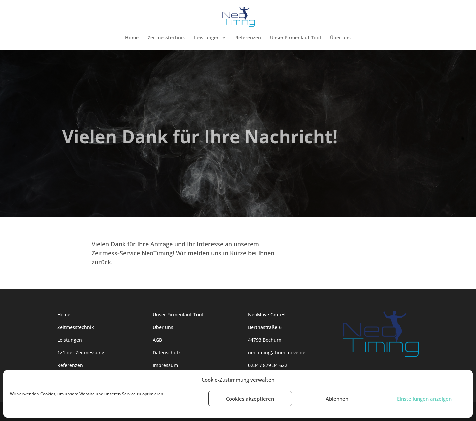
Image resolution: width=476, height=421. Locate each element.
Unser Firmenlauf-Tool (295, 38)
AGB (157, 340)
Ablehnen (337, 398)
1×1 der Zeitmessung (80, 352)
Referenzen (248, 38)
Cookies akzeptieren (250, 398)
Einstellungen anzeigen (424, 398)
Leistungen (207, 38)
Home (132, 38)
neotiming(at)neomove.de (276, 352)
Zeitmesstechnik (166, 38)
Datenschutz (167, 352)
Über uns (340, 38)
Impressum (165, 365)
